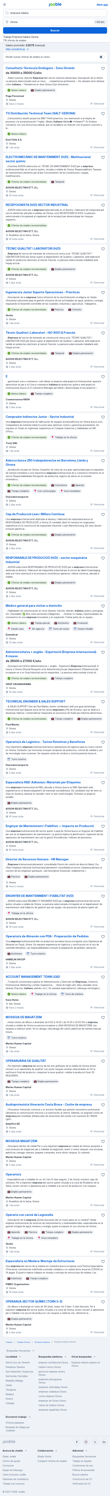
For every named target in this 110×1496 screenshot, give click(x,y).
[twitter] (95, 1442)
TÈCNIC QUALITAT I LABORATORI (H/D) (33, 248)
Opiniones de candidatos (15, 1479)
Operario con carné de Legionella (29, 1215)
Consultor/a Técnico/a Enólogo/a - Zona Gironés (40, 68)
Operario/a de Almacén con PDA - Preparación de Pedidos (47, 936)
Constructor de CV (82, 1479)
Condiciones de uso (82, 1465)
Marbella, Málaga (14, 1380)
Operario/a (13, 1174)
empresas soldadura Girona (52, 1391)
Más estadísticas (18, 49)
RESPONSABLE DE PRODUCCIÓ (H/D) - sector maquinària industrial (46, 560)
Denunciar (97, 103)
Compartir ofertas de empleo (52, 1461)
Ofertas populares (15, 1422)
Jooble (21, 1491)
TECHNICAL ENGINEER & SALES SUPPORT (35, 701)
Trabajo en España (81, 1461)
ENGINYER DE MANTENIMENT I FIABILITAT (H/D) (40, 896)
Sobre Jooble (9, 1456)
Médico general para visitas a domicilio (34, 605)
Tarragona (11, 1389)
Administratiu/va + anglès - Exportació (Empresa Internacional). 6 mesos (51, 654)
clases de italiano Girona (51, 1405)
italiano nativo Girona (50, 1367)
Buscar (55, 30)
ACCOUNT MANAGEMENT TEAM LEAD (33, 976)
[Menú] (4, 4)
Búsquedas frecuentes (21, 1350)
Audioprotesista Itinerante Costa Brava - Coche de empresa (49, 1104)
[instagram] (86, 1442)
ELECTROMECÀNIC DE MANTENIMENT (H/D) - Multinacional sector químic (48, 159)
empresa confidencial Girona (53, 1362)
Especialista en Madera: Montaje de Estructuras (40, 1261)
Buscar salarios (80, 1474)
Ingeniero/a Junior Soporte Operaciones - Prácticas (43, 292)
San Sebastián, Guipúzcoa (19, 1371)
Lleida (9, 1385)
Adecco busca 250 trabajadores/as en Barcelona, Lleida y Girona (47, 462)
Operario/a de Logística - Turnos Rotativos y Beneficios (45, 742)
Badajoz (10, 1394)
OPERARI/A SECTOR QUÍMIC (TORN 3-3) (34, 1301)
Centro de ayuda (11, 1461)
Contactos (8, 1465)
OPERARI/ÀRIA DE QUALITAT (26, 1061)
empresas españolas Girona (53, 1409)
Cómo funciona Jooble (14, 1474)
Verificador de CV (81, 1483)
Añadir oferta (44, 1456)
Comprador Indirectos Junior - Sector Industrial (40, 416)
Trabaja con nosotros (14, 1483)
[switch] (101, 57)
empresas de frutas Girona (52, 1400)
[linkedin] (104, 1442)
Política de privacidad (83, 1470)
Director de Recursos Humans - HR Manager (37, 859)
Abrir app (102, 4)
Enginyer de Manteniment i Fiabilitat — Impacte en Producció (50, 826)
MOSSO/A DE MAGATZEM (24, 1017)
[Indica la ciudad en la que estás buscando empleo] (55, 22)
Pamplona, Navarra (15, 1367)
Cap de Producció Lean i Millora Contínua (35, 514)
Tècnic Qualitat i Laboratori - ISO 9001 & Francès (40, 332)
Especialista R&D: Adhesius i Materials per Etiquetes (43, 782)
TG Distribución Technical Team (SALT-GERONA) (40, 113)
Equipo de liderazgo (13, 1470)
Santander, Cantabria (17, 1376)
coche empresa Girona (50, 1396)
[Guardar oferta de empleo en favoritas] (103, 68)
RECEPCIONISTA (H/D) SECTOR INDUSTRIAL (37, 205)
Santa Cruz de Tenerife (18, 1362)
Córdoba (10, 1403)
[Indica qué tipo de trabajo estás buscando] (55, 13)
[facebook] (77, 1442)
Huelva (9, 1398)
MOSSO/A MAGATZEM (21, 1141)
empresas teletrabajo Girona (53, 1387)
